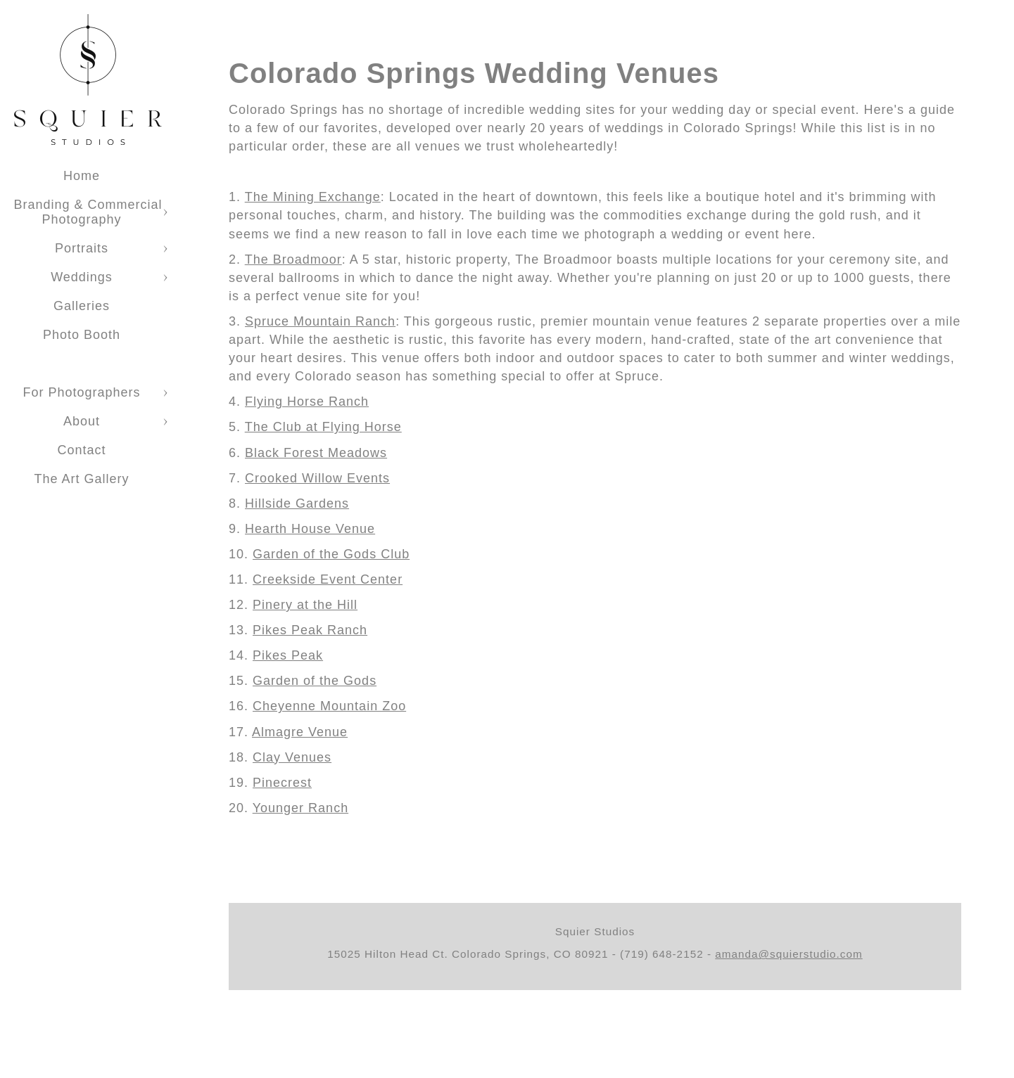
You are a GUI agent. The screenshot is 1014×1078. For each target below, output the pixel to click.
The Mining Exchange (313, 197)
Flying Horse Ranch (307, 401)
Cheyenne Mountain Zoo (329, 706)
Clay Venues (292, 757)
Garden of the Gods (314, 681)
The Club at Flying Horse (323, 427)
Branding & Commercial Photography (87, 212)
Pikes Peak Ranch (310, 630)
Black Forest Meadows (316, 453)
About (81, 421)
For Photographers (81, 392)
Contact (81, 450)
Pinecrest (282, 783)
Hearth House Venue (310, 529)
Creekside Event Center (328, 579)
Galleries (81, 306)
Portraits (81, 248)
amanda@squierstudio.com (788, 954)
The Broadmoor (293, 259)
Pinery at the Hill (305, 605)
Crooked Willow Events (317, 478)
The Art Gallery (81, 479)
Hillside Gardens (297, 503)
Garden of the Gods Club (331, 554)
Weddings (82, 277)
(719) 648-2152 (662, 954)
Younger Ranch (300, 808)
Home (81, 176)
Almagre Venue (300, 732)
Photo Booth (81, 335)
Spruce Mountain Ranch (320, 321)
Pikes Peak (288, 655)
